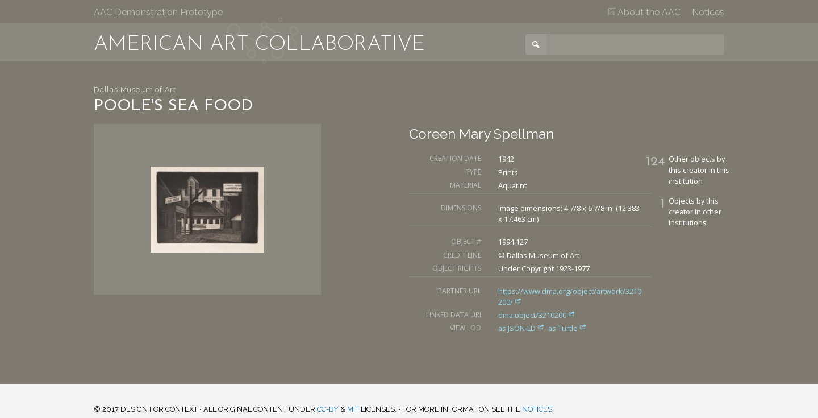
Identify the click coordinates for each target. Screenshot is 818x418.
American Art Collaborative (259, 45)
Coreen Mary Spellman (481, 134)
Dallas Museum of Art (135, 89)
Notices (708, 12)
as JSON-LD (522, 328)
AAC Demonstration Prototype (158, 12)
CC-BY (328, 409)
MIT (353, 409)
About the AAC (644, 12)
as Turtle (567, 328)
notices (537, 409)
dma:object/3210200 (536, 315)
